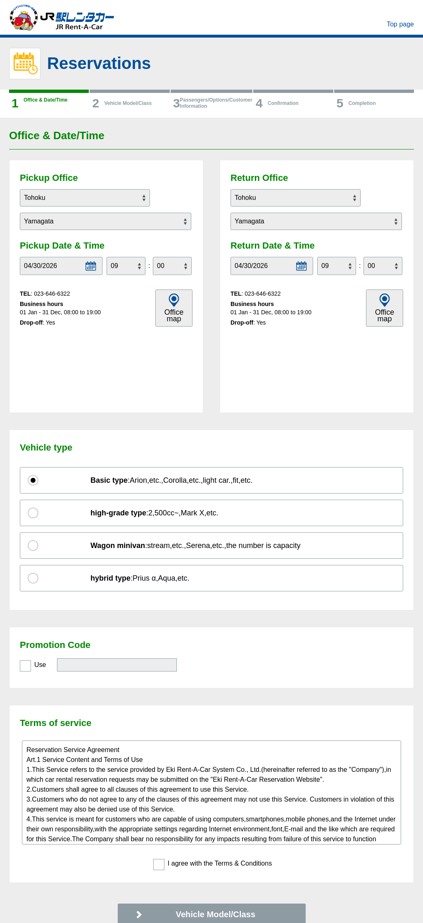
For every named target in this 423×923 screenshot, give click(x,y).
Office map (174, 315)
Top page (400, 24)
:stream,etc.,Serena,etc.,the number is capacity (195, 470)
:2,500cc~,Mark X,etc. (154, 437)
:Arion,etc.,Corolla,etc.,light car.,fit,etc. (171, 404)
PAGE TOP (385, 884)
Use (40, 589)
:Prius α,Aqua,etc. (140, 502)
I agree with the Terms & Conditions (220, 787)
